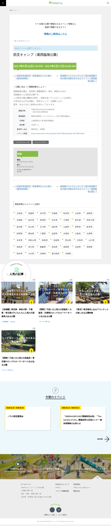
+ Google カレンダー (22, 142)
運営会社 (76, 493)
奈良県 (19, 240)
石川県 (43, 227)
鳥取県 (45, 240)
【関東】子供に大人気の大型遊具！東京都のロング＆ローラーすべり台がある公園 (17, 363)
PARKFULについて (62, 486)
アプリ (57, 489)
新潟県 (19, 227)
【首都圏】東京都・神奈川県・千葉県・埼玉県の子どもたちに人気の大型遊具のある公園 (17, 313)
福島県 (89, 213)
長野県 (78, 227)
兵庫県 (89, 233)
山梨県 (66, 227)
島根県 (56, 240)
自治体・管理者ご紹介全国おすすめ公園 (36, 498)
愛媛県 (43, 247)
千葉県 (66, 220)
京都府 (66, 233)
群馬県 (43, 220)
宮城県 (54, 213)
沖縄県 (68, 253)
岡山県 (68, 240)
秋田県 (66, 213)
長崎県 (89, 247)
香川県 (31, 247)
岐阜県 (89, 227)
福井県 (54, 227)
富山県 (31, 227)
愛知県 (31, 233)
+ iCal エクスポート (41, 142)
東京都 (19, 171)
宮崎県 (43, 253)
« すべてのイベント (21, 41)
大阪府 (78, 233)
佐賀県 (78, 247)
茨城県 (19, 220)
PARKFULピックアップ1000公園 (33, 489)
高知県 (54, 247)
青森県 (31, 213)
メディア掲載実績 (62, 493)
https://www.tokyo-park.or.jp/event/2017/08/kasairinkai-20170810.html (57, 133)
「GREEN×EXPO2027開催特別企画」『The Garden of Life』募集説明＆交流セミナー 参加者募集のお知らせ (82, 421)
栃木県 (31, 220)
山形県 (78, 213)
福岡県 (66, 247)
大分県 (31, 253)
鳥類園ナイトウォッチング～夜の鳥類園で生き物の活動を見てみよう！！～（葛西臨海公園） (78, 78)
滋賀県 (54, 233)
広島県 (80, 240)
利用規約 (76, 486)
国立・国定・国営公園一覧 (31, 495)
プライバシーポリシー (81, 489)
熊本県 (19, 253)
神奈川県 (90, 220)
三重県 (43, 233)
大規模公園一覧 (27, 492)
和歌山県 (32, 240)
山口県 (91, 240)
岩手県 (43, 213)
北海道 (19, 213)
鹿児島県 (55, 253)
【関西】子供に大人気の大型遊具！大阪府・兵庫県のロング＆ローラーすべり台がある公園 (55, 313)
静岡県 (19, 233)
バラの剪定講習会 (15, 418)
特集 (34, 280)
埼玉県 (54, 220)
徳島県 (19, 247)
